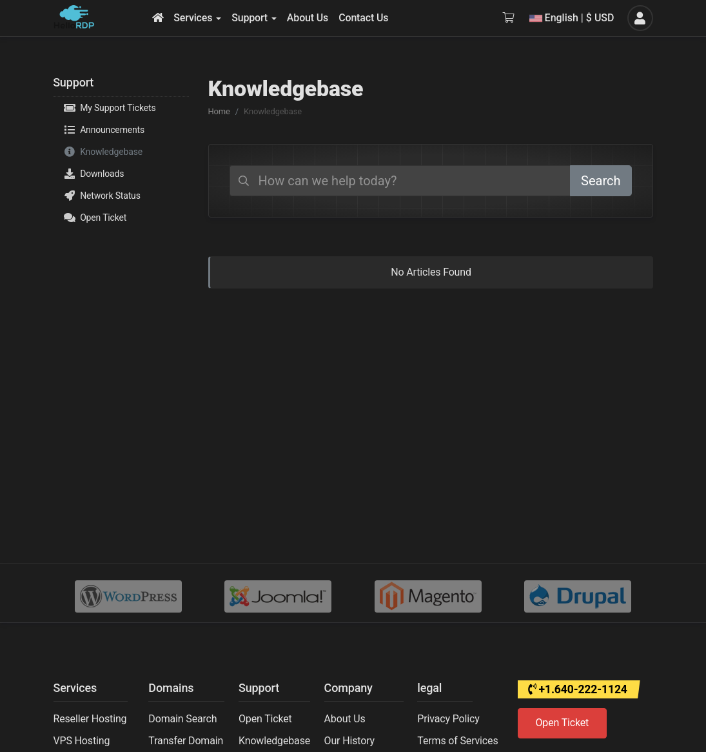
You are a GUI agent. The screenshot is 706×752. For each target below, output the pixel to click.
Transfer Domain (185, 741)
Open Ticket (95, 217)
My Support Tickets (109, 108)
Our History (349, 741)
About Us (345, 719)
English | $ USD (571, 18)
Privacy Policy (448, 719)
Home (219, 111)
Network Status (102, 195)
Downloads (93, 173)
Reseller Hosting (90, 719)
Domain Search (182, 719)
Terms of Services (457, 741)
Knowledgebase (103, 151)
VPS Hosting (82, 741)
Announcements (104, 129)
